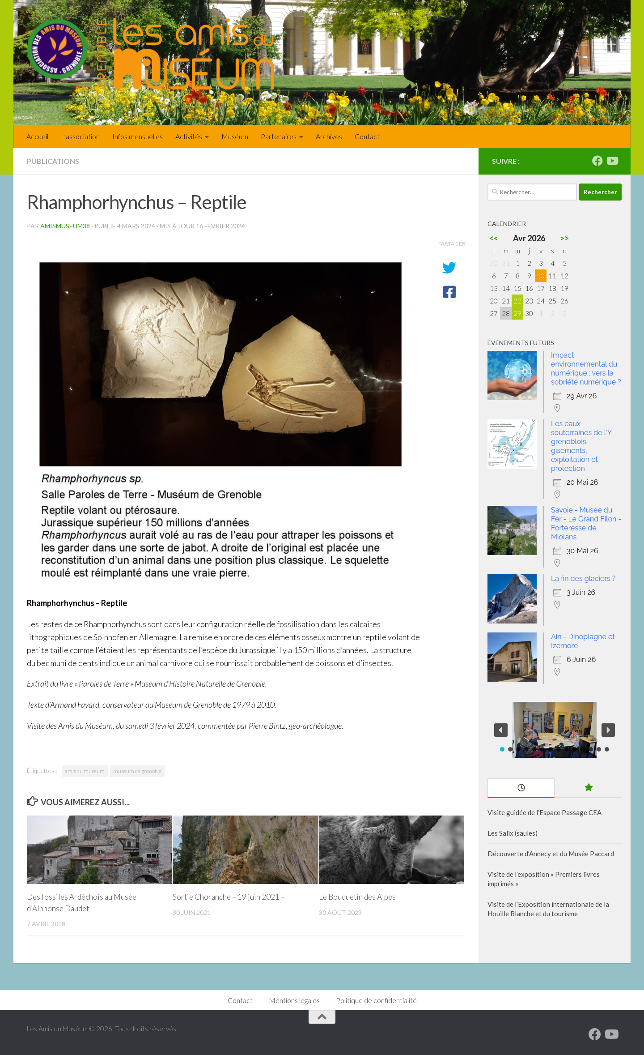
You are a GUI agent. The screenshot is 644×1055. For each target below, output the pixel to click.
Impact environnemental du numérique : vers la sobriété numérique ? (586, 368)
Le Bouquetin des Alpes (357, 896)
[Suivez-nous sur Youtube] (611, 160)
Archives (329, 136)
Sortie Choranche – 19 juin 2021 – (229, 896)
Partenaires (279, 136)
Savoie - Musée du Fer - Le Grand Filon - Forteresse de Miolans (586, 523)
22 (517, 301)
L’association (80, 136)
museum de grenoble (137, 771)
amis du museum (85, 771)
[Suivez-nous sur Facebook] (597, 160)
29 (517, 313)
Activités (188, 136)
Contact (367, 136)
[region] (554, 730)
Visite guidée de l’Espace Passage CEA (544, 812)
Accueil (37, 136)
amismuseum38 (65, 226)
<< (493, 238)
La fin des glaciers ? (583, 578)
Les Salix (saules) (512, 833)
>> (564, 238)
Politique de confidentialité (376, 1000)
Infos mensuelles (137, 136)
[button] (501, 730)
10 (541, 276)
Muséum (234, 136)
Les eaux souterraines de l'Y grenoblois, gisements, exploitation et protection (581, 446)
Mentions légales (294, 1000)
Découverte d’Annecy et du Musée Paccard (550, 854)
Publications (53, 161)
